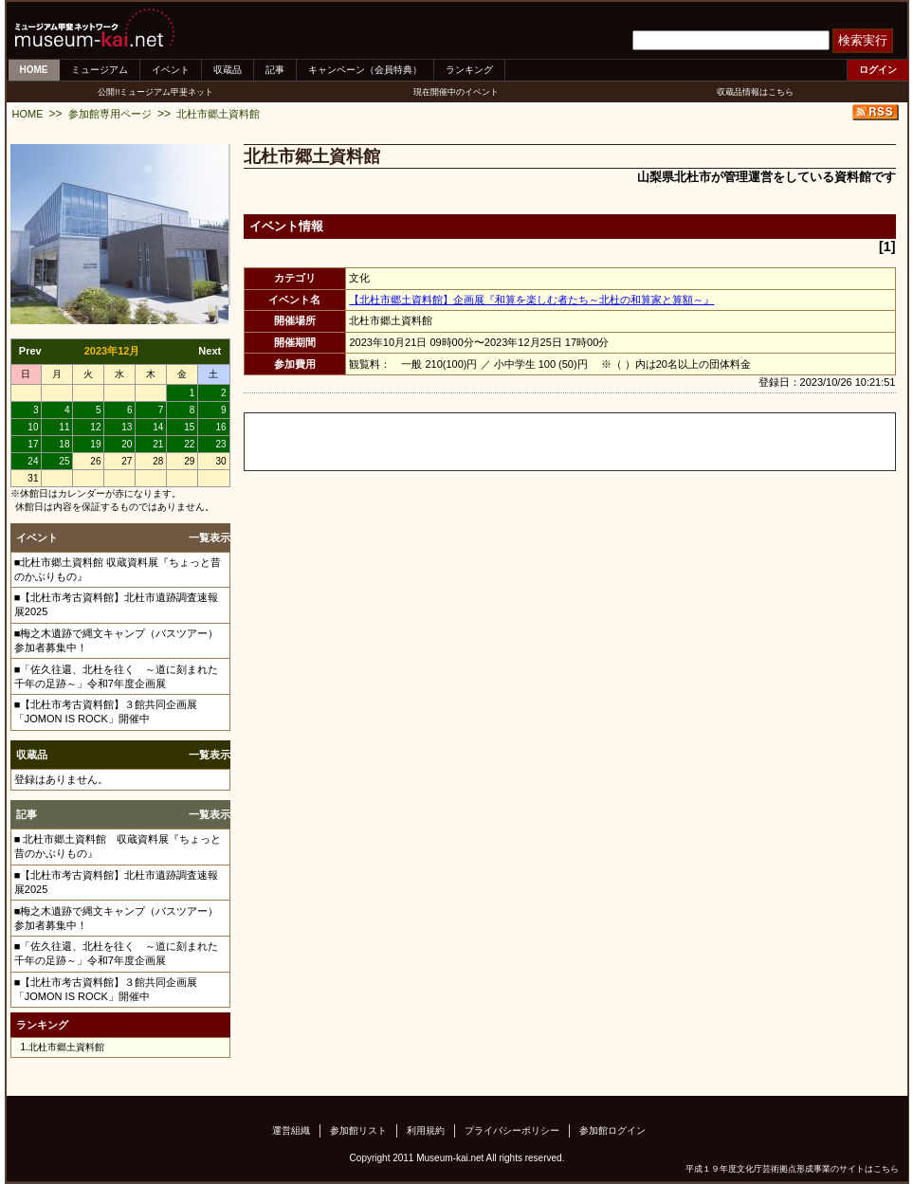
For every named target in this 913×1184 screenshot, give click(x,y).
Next (209, 350)
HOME (34, 69)
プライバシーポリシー (512, 1130)
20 (126, 444)
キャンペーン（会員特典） (365, 69)
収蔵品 (227, 69)
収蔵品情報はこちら (755, 92)
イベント (171, 69)
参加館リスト (358, 1130)
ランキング (469, 69)
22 (189, 444)
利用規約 (426, 1130)
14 (158, 427)
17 (32, 444)
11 (64, 427)
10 (32, 427)
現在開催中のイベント (456, 92)
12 (95, 427)
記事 (274, 69)
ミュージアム (99, 69)
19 (95, 444)
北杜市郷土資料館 (218, 113)
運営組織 (291, 1130)
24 (32, 461)
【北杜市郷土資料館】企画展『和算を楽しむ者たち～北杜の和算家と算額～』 (531, 299)
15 (189, 427)
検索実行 (862, 40)
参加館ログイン (612, 1130)
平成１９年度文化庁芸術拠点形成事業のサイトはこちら (792, 1169)
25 (64, 461)
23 (220, 444)
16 (220, 427)
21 (158, 444)
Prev (30, 350)
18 (64, 444)
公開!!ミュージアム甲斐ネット (155, 92)
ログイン (878, 69)
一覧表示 (209, 537)
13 (126, 427)
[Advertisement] (466, 441)
